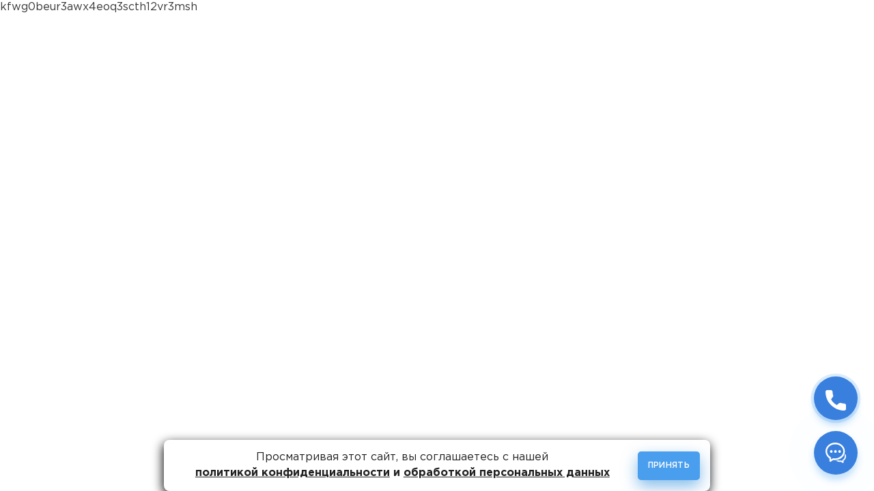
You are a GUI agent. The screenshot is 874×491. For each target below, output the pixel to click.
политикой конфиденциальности (292, 473)
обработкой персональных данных (507, 473)
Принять (669, 465)
